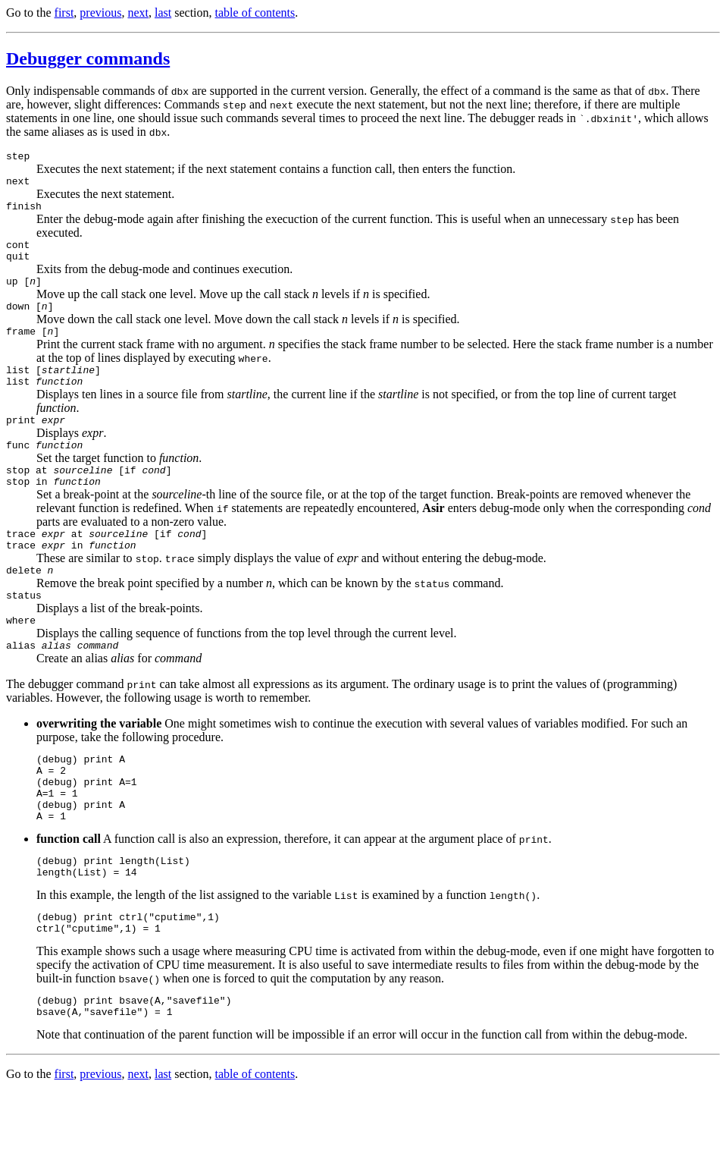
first (64, 12)
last (163, 12)
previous (100, 12)
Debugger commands (88, 58)
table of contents (255, 12)
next (138, 12)
